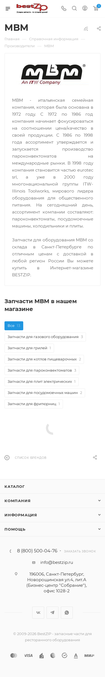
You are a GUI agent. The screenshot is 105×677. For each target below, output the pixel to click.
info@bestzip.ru (56, 562)
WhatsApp (67, 613)
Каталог (14, 486)
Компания (17, 500)
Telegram (52, 613)
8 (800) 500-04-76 (37, 551)
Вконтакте (38, 613)
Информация (20, 515)
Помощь (14, 529)
